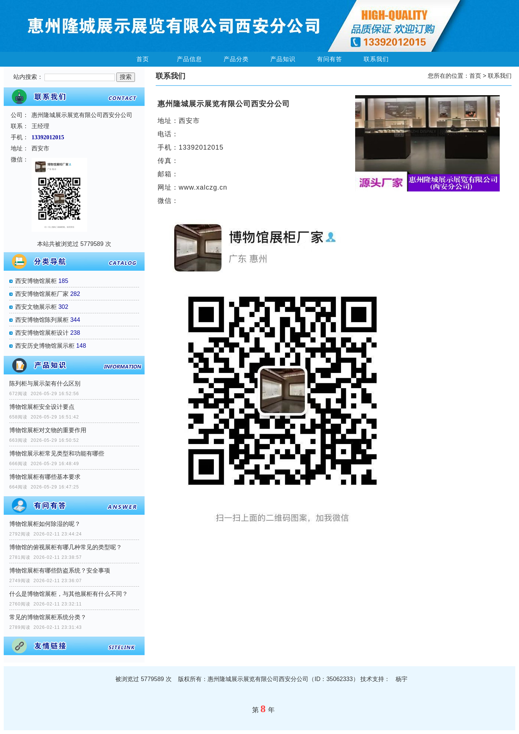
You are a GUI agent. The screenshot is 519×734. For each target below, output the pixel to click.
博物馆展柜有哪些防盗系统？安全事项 (59, 570)
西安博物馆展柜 (36, 281)
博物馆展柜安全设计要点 (42, 407)
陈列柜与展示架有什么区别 (44, 383)
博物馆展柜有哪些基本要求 (44, 477)
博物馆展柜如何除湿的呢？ (44, 524)
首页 (142, 59)
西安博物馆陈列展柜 (42, 320)
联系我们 (376, 59)
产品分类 (236, 59)
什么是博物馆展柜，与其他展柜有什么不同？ (68, 594)
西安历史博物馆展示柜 (45, 346)
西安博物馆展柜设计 (42, 333)
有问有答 (329, 59)
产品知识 (282, 59)
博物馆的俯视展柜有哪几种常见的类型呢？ (65, 547)
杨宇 (401, 679)
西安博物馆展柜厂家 (42, 294)
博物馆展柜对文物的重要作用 (47, 430)
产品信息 (189, 59)
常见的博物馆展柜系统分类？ (47, 617)
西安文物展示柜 (36, 307)
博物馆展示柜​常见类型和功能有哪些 (56, 453)
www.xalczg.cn (203, 187)
